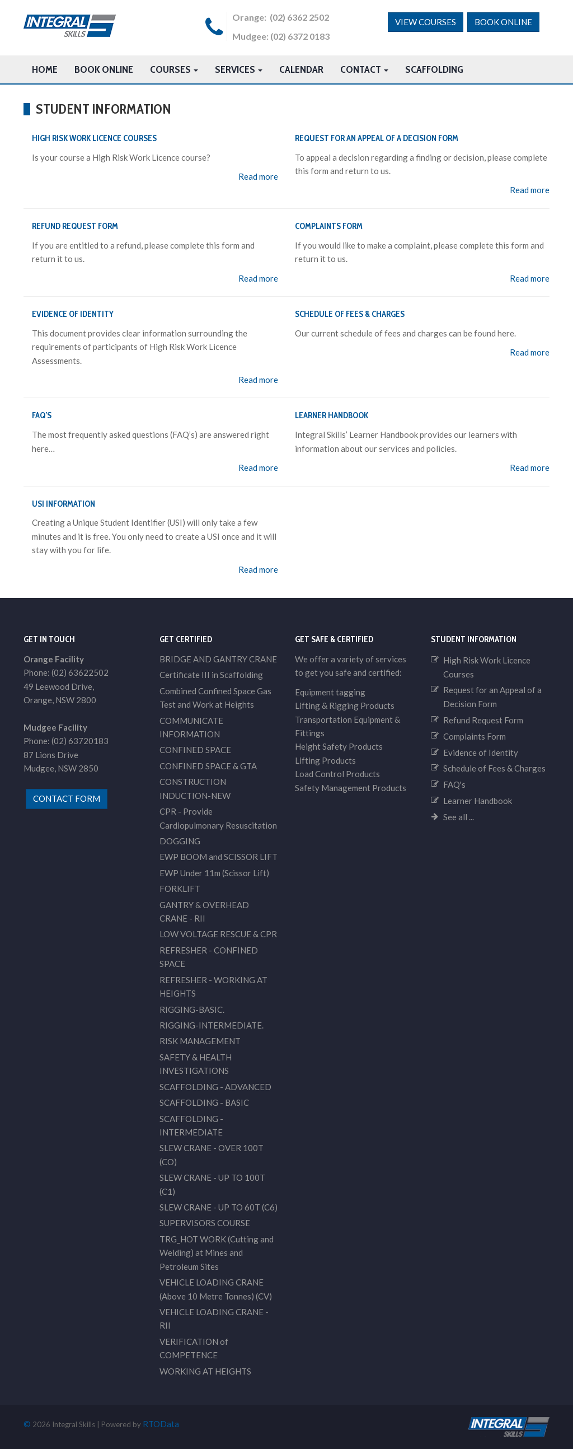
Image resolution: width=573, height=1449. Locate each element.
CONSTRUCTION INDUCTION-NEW (195, 788)
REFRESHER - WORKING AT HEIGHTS (213, 986)
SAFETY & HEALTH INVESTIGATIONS (195, 1064)
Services (238, 69)
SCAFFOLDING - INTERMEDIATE (191, 1125)
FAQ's (454, 784)
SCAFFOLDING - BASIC (204, 1102)
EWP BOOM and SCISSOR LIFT (218, 857)
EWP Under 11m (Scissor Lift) (214, 873)
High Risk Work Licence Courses (94, 138)
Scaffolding (434, 69)
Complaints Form (329, 226)
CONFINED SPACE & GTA (208, 766)
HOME (45, 69)
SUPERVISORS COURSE (204, 1223)
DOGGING (179, 841)
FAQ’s (41, 415)
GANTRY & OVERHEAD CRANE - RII (204, 911)
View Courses (425, 22)
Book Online (503, 22)
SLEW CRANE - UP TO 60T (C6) (218, 1207)
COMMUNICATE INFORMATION (191, 727)
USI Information (63, 504)
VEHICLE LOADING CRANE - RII (214, 1318)
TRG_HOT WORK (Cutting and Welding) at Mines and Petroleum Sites (216, 1253)
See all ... (458, 817)
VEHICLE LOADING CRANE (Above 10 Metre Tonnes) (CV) (215, 1289)
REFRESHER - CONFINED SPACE (208, 957)
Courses (174, 69)
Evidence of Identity (73, 314)
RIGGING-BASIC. (191, 1009)
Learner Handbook (331, 415)
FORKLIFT (179, 889)
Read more (258, 176)
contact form (66, 798)
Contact (364, 69)
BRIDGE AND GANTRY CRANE (218, 659)
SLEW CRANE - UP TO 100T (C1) (212, 1184)
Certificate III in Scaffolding (211, 675)
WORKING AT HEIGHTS (205, 1371)
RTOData (161, 1424)
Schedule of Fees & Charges (350, 314)
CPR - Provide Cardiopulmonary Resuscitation (218, 818)
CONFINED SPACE (195, 750)
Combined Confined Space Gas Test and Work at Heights (215, 697)
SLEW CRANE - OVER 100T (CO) (211, 1154)
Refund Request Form (75, 226)
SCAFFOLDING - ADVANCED (215, 1087)
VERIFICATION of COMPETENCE (193, 1348)
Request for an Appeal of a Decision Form (376, 138)
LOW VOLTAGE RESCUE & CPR (218, 934)
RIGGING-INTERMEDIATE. (211, 1025)
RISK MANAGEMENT (200, 1041)
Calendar (301, 69)
